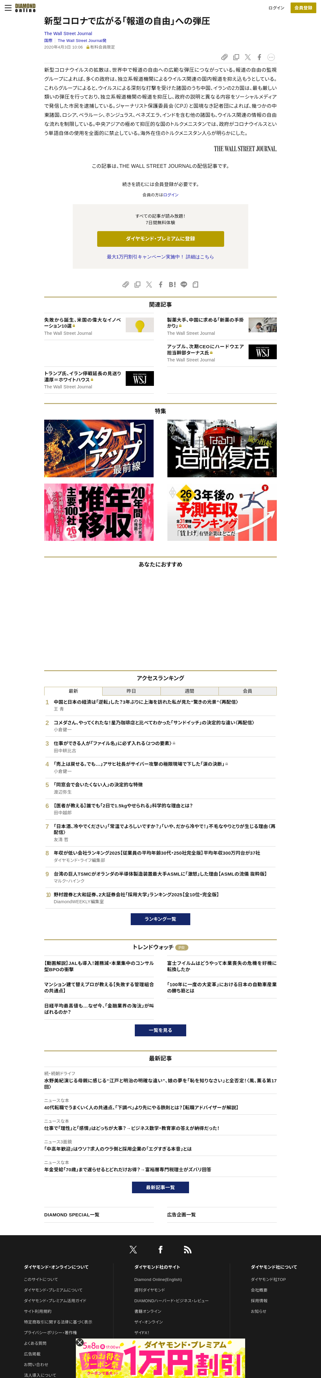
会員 (248, 691)
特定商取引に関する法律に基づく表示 (58, 1322)
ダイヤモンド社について (274, 1267)
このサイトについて (41, 1279)
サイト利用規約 (37, 1311)
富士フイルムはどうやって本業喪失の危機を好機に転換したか (222, 966)
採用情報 (259, 1300)
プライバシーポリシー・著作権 (50, 1332)
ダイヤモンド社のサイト (157, 1267)
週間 (189, 691)
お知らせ (258, 1311)
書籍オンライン (147, 1311)
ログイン (276, 8)
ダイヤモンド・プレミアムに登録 (160, 238)
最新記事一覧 (160, 1187)
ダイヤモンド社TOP (268, 1279)
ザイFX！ (142, 1332)
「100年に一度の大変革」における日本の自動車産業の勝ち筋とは (222, 987)
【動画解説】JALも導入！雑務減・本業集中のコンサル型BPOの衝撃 (99, 966)
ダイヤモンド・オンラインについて (56, 1267)
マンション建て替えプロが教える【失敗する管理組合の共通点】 (99, 987)
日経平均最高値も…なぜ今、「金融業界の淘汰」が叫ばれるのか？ (99, 1009)
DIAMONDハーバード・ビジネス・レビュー (171, 1300)
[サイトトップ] (23, 7)
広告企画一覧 (181, 1214)
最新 (73, 691)
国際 (48, 40)
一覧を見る (160, 1030)
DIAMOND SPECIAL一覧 (71, 1214)
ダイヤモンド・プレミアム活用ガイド (55, 1300)
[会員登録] (303, 8)
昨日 (131, 691)
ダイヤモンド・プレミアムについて (53, 1290)
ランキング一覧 (160, 919)
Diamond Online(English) (158, 1279)
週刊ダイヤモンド (149, 1290)
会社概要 (259, 1290)
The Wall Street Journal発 (82, 40)
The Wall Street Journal (68, 33)
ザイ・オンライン (148, 1322)
